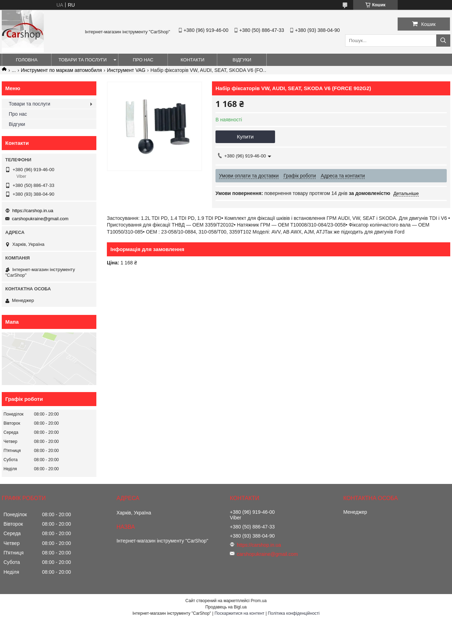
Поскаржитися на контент (239, 613)
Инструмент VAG (126, 70)
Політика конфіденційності (294, 613)
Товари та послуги (83, 59)
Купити (245, 137)
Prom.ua (259, 600)
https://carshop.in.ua (32, 210)
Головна (26, 59)
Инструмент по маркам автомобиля (61, 70)
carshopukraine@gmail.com (40, 218)
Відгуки (242, 59)
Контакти (192, 59)
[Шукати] (443, 40)
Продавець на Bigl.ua (226, 607)
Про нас (143, 59)
